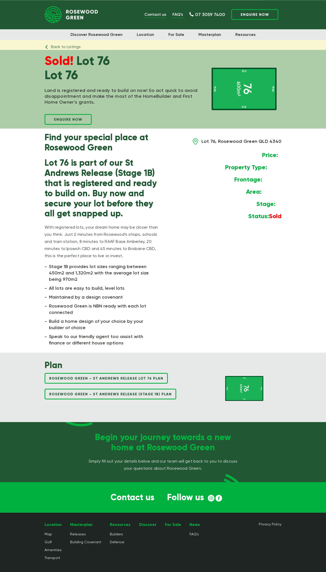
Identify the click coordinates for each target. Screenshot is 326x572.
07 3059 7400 (210, 14)
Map (48, 534)
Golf (48, 542)
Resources (245, 34)
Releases (78, 534)
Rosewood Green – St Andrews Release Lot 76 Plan (106, 378)
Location (145, 34)
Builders (116, 534)
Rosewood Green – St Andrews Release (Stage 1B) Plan (110, 394)
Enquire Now (255, 14)
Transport (52, 558)
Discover (148, 524)
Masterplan (209, 34)
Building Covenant (85, 542)
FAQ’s (177, 14)
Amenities (53, 550)
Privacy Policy (270, 524)
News (194, 524)
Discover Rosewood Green (97, 34)
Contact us (155, 14)
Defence (117, 542)
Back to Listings (63, 46)
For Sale (176, 34)
